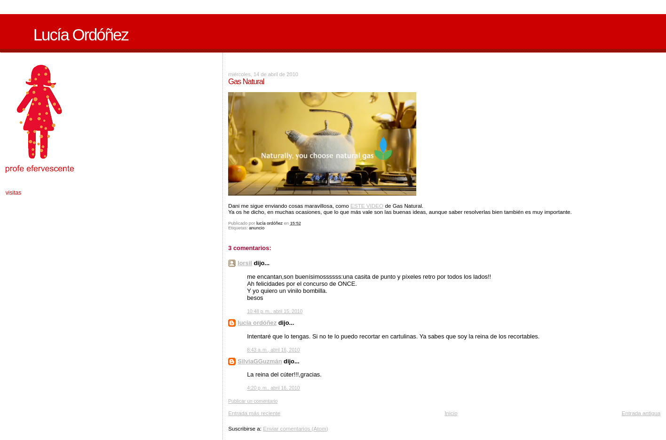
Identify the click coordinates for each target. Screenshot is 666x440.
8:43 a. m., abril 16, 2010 (273, 350)
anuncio (256, 228)
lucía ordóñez (257, 322)
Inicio (450, 413)
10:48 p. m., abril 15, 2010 (274, 311)
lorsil (245, 263)
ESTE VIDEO (366, 206)
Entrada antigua (641, 413)
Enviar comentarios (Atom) (295, 428)
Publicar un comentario (253, 401)
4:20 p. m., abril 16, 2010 (273, 388)
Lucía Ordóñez (80, 35)
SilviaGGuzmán (260, 361)
